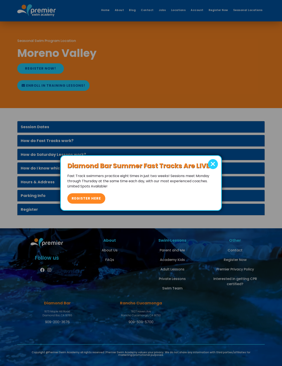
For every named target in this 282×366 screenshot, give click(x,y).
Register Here (86, 198)
